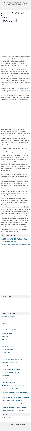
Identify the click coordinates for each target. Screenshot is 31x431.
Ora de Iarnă (5, 336)
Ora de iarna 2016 (6, 356)
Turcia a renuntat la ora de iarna (10, 362)
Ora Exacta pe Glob (7, 418)
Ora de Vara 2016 (6, 353)
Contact (4, 326)
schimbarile (20, 88)
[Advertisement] (15, 39)
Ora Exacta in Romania (8, 320)
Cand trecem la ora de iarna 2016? (11, 372)
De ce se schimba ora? (7, 366)
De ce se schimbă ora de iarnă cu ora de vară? (14, 385)
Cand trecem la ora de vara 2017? (10, 389)
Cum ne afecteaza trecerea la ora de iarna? (13, 359)
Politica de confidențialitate (9, 330)
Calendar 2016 (5, 343)
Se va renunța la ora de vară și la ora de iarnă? (14, 404)
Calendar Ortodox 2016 (8, 346)
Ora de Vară (5, 323)
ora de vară (13, 241)
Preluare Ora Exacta (7, 333)
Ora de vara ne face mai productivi (11, 382)
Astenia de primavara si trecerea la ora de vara (14, 379)
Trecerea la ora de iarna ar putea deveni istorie (14, 407)
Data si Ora (5, 339)
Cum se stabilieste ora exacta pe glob (11, 369)
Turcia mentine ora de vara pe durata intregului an (15, 397)
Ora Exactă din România (8, 316)
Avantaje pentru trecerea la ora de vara (12, 400)
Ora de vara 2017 (6, 375)
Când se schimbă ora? (7, 349)
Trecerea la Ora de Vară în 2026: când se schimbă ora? (16, 410)
